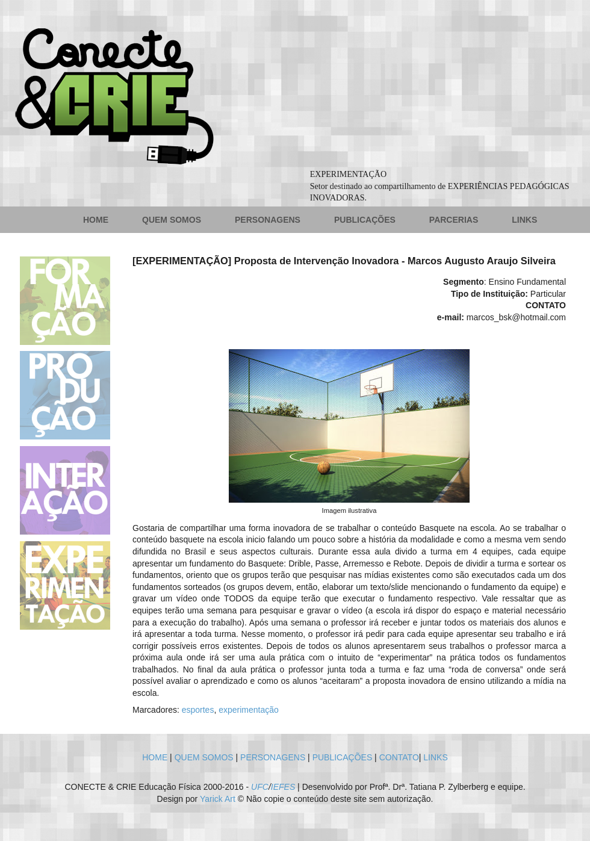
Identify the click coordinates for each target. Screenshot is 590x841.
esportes (198, 710)
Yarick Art (217, 799)
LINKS (524, 220)
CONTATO (399, 757)
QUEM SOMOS (171, 220)
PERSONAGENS (267, 220)
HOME (95, 220)
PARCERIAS (453, 220)
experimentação (249, 710)
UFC (260, 787)
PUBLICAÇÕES (365, 220)
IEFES (283, 787)
